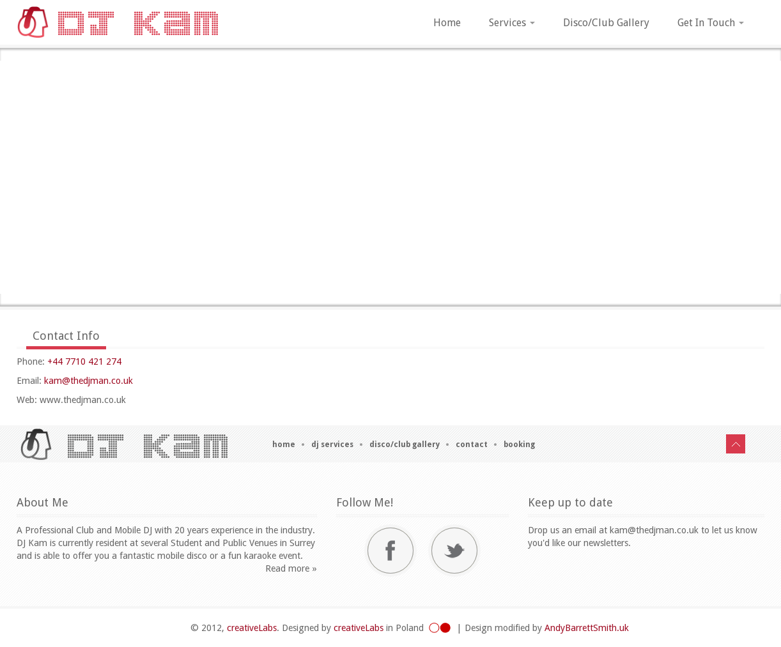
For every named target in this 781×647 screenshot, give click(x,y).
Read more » (291, 568)
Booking (519, 444)
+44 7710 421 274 (84, 361)
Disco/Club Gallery (606, 23)
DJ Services (332, 444)
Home (447, 23)
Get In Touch (710, 23)
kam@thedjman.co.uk (88, 381)
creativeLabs (252, 628)
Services (512, 23)
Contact (472, 444)
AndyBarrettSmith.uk (587, 628)
